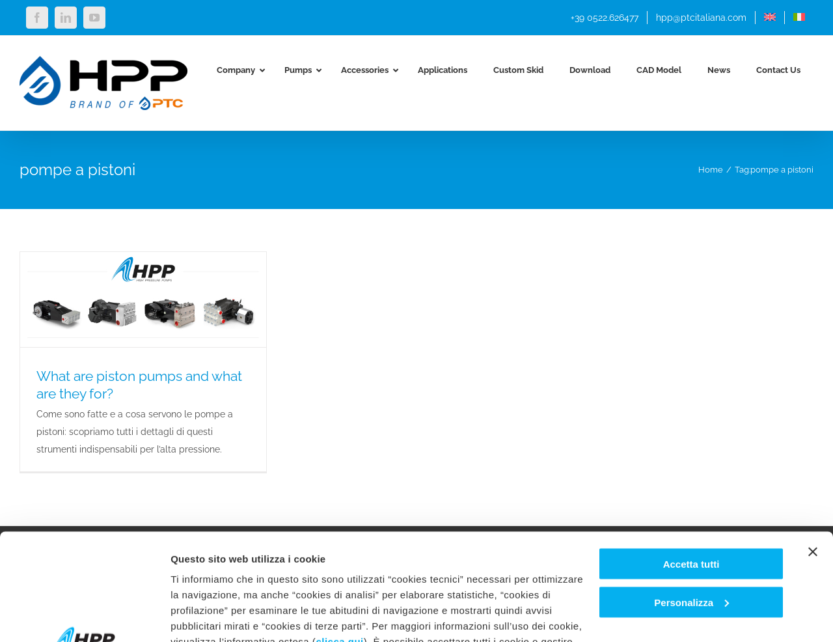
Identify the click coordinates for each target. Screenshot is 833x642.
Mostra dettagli (206, 616)
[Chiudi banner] (812, 445)
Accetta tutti (691, 457)
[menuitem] (770, 17)
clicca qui (339, 534)
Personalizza (691, 495)
